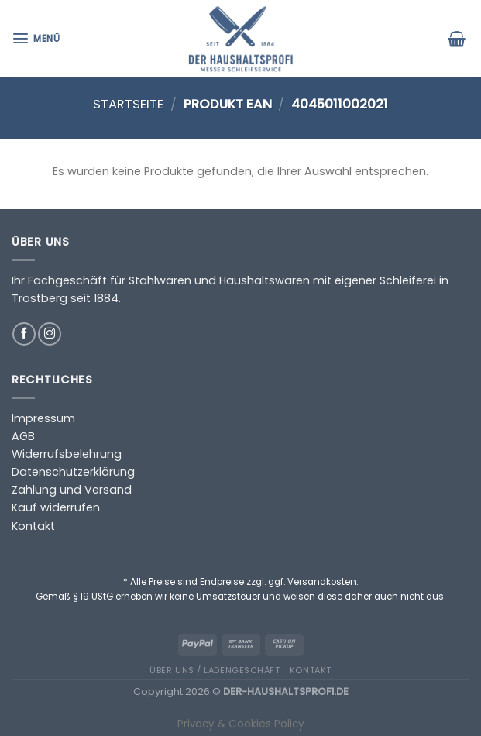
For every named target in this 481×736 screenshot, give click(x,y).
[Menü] (38, 38)
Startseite (128, 104)
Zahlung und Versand (72, 489)
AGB (23, 436)
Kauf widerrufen (56, 507)
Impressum (43, 418)
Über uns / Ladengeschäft (214, 670)
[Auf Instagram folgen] (49, 334)
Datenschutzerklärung (73, 472)
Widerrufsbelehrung (67, 454)
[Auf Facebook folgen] (24, 334)
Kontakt (33, 526)
